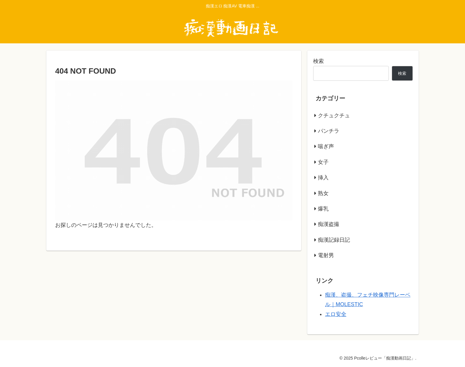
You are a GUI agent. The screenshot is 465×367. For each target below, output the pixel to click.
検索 (318, 61)
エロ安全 (335, 314)
